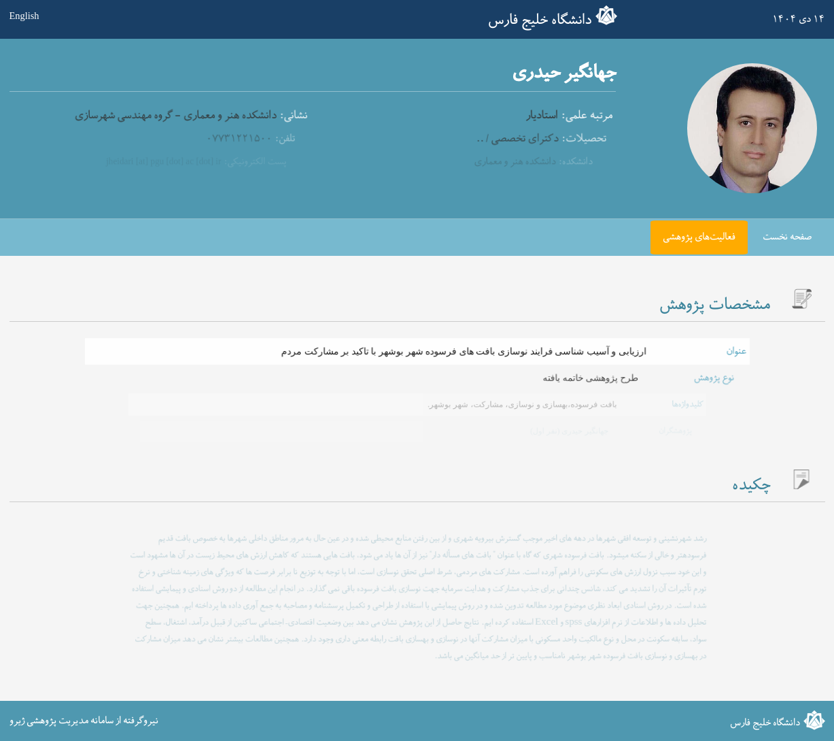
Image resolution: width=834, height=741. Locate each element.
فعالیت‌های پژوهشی (699, 237)
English (24, 15)
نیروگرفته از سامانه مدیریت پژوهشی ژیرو (84, 720)
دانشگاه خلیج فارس (539, 20)
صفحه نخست (787, 237)
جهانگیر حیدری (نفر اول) (567, 430)
